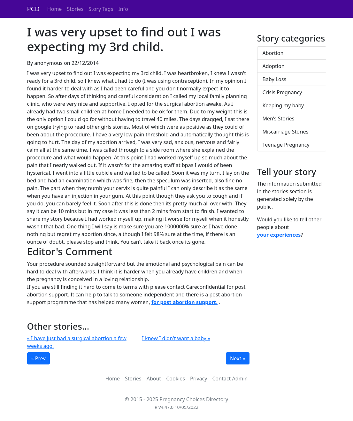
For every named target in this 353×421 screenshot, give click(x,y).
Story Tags (100, 8)
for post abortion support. (184, 302)
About (154, 378)
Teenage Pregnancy (286, 144)
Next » (237, 358)
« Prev (38, 358)
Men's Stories (279, 118)
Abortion (273, 53)
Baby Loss (275, 79)
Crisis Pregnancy (282, 92)
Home (54, 8)
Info (123, 8)
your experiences (279, 234)
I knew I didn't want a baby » (176, 338)
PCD (33, 8)
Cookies (175, 378)
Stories (75, 8)
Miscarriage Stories (286, 131)
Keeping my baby (283, 105)
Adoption (274, 66)
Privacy (198, 378)
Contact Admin (230, 378)
